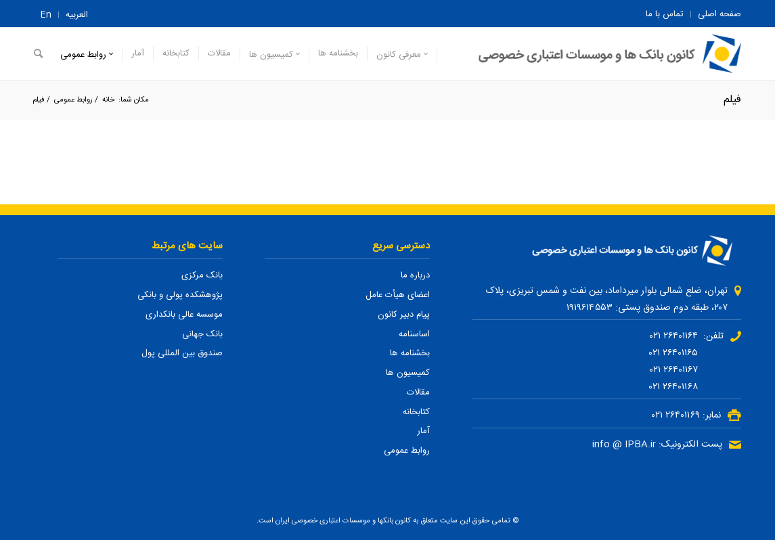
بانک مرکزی (202, 275)
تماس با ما (665, 14)
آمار (423, 431)
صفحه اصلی (719, 14)
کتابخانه (416, 412)
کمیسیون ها (408, 372)
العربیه (77, 14)
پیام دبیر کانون (404, 314)
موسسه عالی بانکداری (184, 314)
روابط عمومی (407, 450)
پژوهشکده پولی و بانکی (180, 295)
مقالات (418, 392)
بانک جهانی (202, 334)
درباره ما (415, 275)
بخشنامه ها (410, 353)
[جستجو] (38, 54)
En (46, 14)
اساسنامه (414, 334)
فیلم (732, 100)
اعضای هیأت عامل (398, 295)
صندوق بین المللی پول (182, 353)
